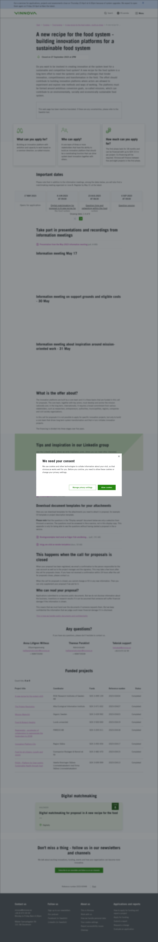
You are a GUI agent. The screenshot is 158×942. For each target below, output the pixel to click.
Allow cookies (106, 487)
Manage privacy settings (82, 487)
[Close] (119, 456)
